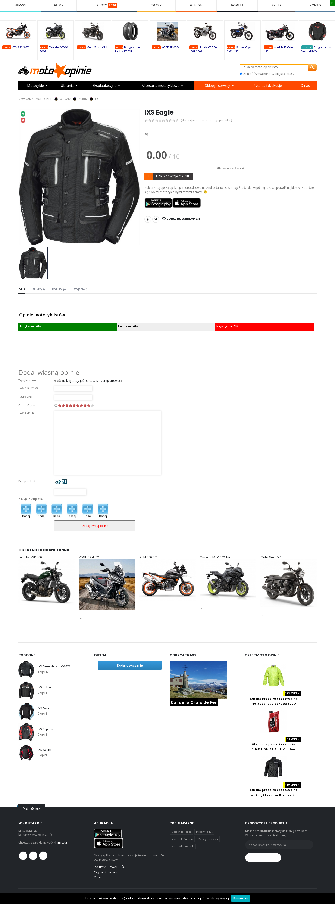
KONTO (315, 5)
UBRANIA (65, 99)
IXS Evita (43, 708)
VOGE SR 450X (170, 47)
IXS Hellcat (45, 687)
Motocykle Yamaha (182, 839)
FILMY (58, 5)
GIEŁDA (196, 5)
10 (92, 405)
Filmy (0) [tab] (38, 289)
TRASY (156, 5)
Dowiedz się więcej (215, 898)
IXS (96, 99)
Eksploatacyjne (104, 85)
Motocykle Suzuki (208, 839)
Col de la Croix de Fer (194, 702)
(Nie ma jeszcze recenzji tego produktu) (206, 120)
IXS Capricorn (47, 729)
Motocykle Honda (181, 831)
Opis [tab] (21, 289)
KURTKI (83, 99)
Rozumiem (240, 898)
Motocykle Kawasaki (182, 846)
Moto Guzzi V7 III (97, 47)
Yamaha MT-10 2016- (215, 557)
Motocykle (35, 85)
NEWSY (20, 5)
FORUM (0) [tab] (59, 289)
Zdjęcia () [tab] (80, 289)
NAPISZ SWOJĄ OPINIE (173, 176)
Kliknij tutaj (61, 842)
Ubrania (67, 85)
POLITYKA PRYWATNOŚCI (109, 867)
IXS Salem (44, 750)
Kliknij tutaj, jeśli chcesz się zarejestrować (92, 381)
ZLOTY (107, 5)
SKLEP (276, 5)
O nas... (99, 877)
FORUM (237, 5)
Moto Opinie (44, 99)
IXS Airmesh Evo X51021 (54, 666)
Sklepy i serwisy (217, 85)
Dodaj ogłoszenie (130, 665)
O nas (305, 85)
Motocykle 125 (204, 831)
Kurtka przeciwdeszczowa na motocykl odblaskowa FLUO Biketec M (273, 704)
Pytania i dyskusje (267, 85)
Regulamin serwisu (106, 872)
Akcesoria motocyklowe (160, 85)
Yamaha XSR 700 (30, 557)
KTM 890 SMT (20, 47)
